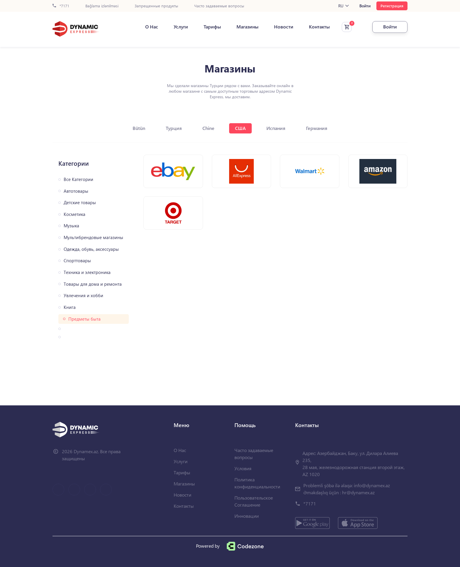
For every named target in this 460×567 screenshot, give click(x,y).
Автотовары (76, 191)
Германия (316, 128)
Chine (208, 128)
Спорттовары (77, 260)
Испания (275, 128)
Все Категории (78, 179)
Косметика (74, 214)
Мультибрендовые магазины (93, 237)
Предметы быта (84, 319)
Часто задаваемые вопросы (219, 6)
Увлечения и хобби (83, 295)
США (240, 128)
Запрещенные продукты (156, 6)
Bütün (139, 128)
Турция (174, 128)
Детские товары (80, 202)
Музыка (71, 226)
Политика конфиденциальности (257, 483)
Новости (283, 26)
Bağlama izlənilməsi (102, 6)
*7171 (61, 6)
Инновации (246, 516)
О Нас (151, 26)
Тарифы (212, 26)
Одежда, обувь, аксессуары (91, 249)
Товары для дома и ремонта (93, 284)
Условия (242, 468)
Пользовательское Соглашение (253, 501)
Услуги (181, 26)
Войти (365, 6)
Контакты (319, 26)
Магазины (247, 26)
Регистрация (391, 5)
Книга (70, 307)
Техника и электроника (87, 272)
